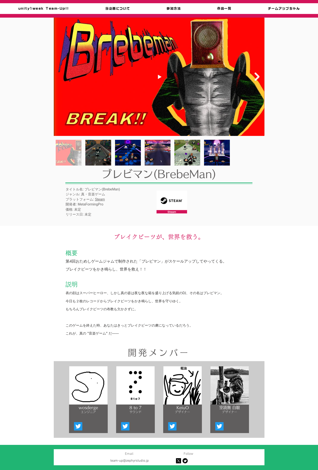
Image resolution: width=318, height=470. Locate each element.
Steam (100, 199)
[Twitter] (78, 426)
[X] (178, 460)
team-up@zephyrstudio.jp (129, 461)
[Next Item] (257, 77)
